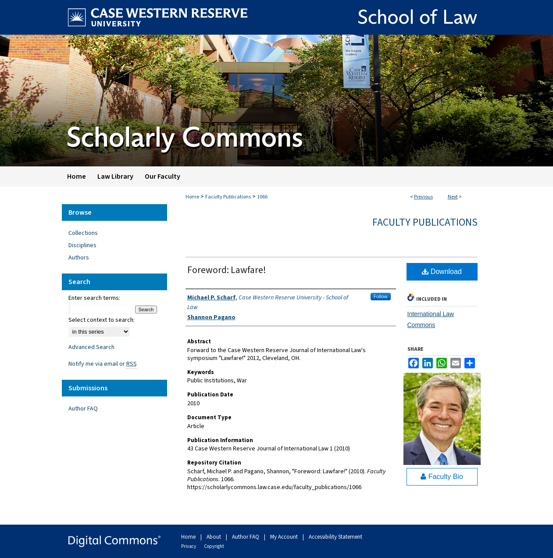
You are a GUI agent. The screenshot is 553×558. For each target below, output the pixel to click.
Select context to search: (101, 320)
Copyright (214, 546)
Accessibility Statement (335, 537)
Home (192, 197)
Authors (78, 257)
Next (453, 197)
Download (442, 271)
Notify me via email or (102, 364)
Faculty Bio (442, 476)
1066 (262, 197)
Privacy (189, 546)
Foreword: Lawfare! (226, 270)
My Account (284, 537)
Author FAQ (83, 408)
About (214, 537)
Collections (83, 233)
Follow (381, 296)
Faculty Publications (228, 197)
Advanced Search (91, 347)
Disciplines (82, 245)
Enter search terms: (94, 298)
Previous (423, 197)
